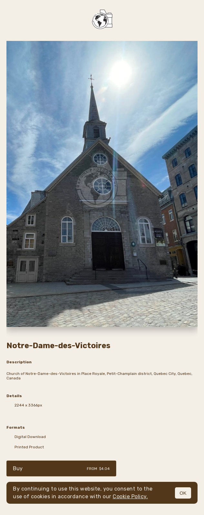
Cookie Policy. (130, 496)
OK (183, 493)
